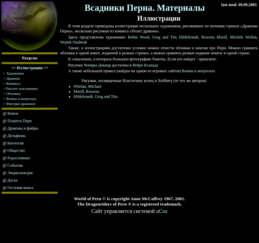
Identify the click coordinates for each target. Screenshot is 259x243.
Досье (12, 180)
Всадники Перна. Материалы (145, 8)
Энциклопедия (20, 172)
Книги (12, 113)
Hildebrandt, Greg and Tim (95, 96)
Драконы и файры (22, 128)
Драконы (13, 78)
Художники (15, 73)
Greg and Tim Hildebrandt (175, 37)
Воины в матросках (21, 99)
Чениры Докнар (97, 65)
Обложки (13, 93)
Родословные (18, 158)
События (15, 165)
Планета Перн (19, 120)
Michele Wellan (243, 37)
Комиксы (13, 83)
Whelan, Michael (88, 86)
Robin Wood (138, 37)
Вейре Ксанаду (145, 65)
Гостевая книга (20, 187)
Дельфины (16, 135)
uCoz (162, 211)
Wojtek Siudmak (73, 42)
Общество (16, 150)
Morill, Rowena (86, 91)
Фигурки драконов (20, 104)
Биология (15, 143)
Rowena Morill (214, 37)
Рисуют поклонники (22, 88)
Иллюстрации (30, 67)
